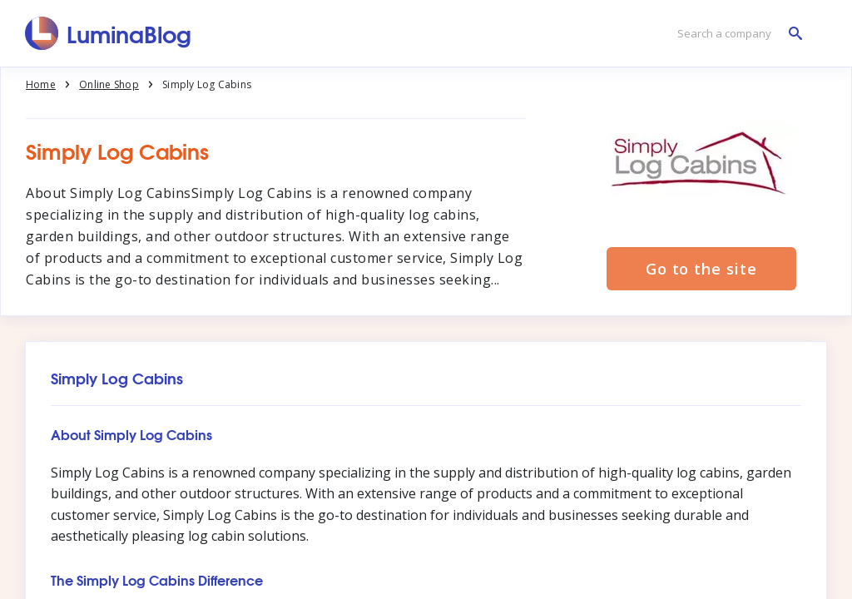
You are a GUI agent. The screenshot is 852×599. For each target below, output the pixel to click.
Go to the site (701, 269)
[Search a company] (735, 34)
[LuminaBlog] (108, 33)
